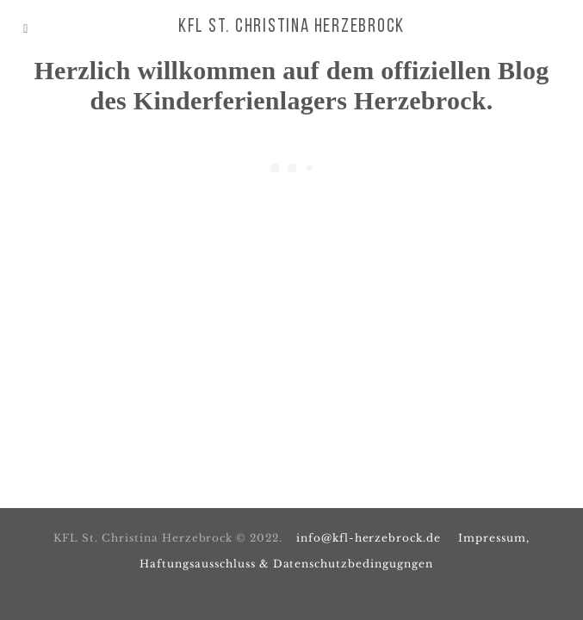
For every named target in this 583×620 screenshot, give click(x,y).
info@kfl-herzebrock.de (368, 537)
